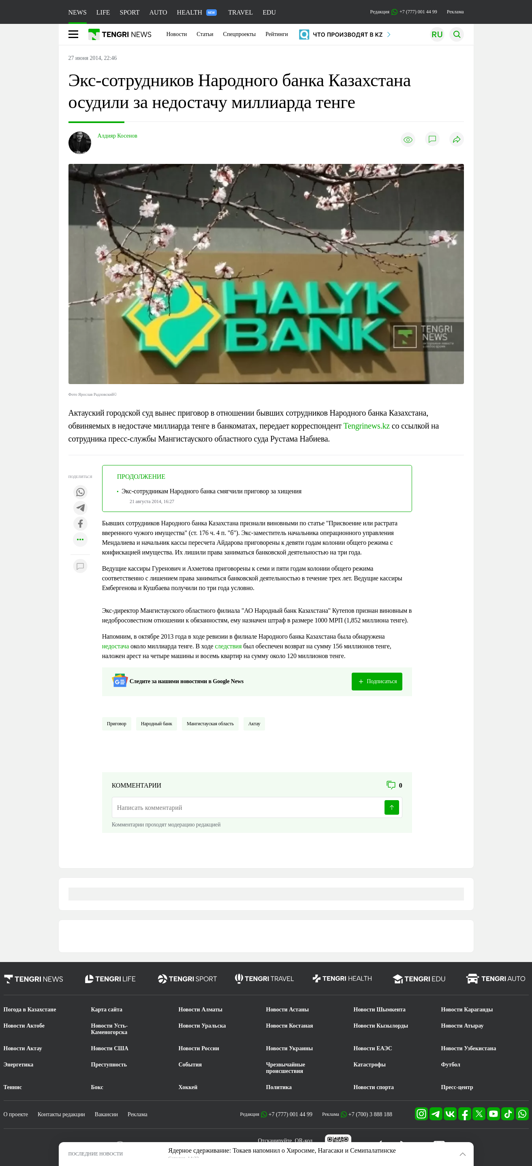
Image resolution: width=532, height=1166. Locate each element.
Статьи (205, 34)
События (190, 1065)
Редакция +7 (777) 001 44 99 (403, 12)
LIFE (103, 12)
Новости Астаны (287, 1010)
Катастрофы (370, 1065)
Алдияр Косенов (117, 136)
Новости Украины (289, 1048)
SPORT (130, 12)
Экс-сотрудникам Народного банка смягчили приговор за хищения (211, 491)
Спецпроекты (239, 34)
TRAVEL (240, 12)
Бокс (97, 1087)
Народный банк (156, 723)
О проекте (16, 1114)
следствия (228, 646)
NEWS (77, 12)
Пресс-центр (457, 1087)
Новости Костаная (289, 1026)
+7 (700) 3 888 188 (370, 1114)
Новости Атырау (462, 1026)
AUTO (158, 12)
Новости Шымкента (380, 1010)
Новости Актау (23, 1048)
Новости (177, 34)
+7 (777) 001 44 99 (290, 1114)
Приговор (116, 723)
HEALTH (197, 12)
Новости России (199, 1048)
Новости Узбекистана (468, 1048)
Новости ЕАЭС (373, 1048)
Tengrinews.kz (367, 425)
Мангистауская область (210, 723)
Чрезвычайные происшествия (286, 1068)
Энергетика (19, 1065)
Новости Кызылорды (381, 1026)
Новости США (109, 1048)
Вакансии (106, 1114)
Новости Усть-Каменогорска (109, 1029)
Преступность (109, 1065)
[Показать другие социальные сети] (80, 540)
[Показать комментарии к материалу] (80, 567)
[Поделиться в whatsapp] (80, 493)
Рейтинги (276, 34)
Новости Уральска (202, 1026)
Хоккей (188, 1087)
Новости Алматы (201, 1010)
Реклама (455, 12)
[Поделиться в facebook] (80, 524)
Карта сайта (107, 1010)
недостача (115, 646)
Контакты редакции (61, 1114)
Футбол (450, 1065)
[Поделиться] (456, 140)
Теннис (13, 1087)
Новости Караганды (467, 1010)
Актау (254, 723)
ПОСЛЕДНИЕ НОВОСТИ (95, 1154)
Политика (279, 1087)
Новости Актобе (24, 1026)
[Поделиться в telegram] (80, 508)
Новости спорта (374, 1087)
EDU (269, 12)
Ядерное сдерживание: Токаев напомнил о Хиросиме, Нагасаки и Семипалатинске (282, 1150)
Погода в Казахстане (30, 1010)
